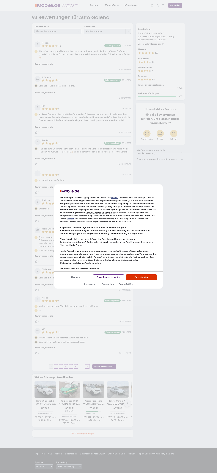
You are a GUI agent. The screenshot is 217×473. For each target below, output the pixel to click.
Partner (114, 197)
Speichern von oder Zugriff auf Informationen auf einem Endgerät (94, 227)
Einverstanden (141, 277)
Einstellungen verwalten (108, 277)
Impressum (89, 284)
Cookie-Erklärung (127, 284)
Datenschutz (108, 284)
